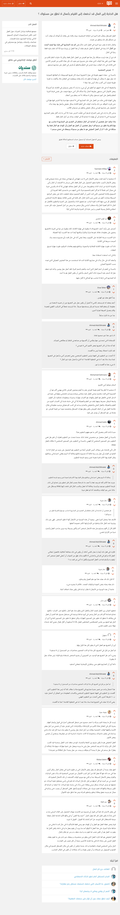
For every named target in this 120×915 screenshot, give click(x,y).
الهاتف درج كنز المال (101, 876)
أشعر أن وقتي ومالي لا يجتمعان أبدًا (95, 898)
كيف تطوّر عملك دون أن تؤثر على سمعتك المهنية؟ (89, 906)
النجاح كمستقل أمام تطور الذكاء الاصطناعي (92, 883)
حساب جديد (86, 146)
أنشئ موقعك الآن (29, 79)
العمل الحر (107, 30)
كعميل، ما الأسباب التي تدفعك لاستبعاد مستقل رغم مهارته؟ (85, 891)
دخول (71, 146)
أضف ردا (96, 173)
